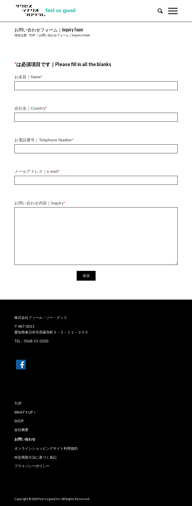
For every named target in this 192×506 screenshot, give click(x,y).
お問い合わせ (24, 439)
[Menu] (170, 11)
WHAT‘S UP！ (25, 412)
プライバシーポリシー (32, 466)
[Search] (157, 11)
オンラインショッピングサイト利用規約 (46, 448)
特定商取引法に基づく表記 (35, 457)
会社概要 (21, 429)
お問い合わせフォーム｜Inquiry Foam (48, 29)
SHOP (19, 421)
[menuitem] (157, 11)
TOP (18, 403)
